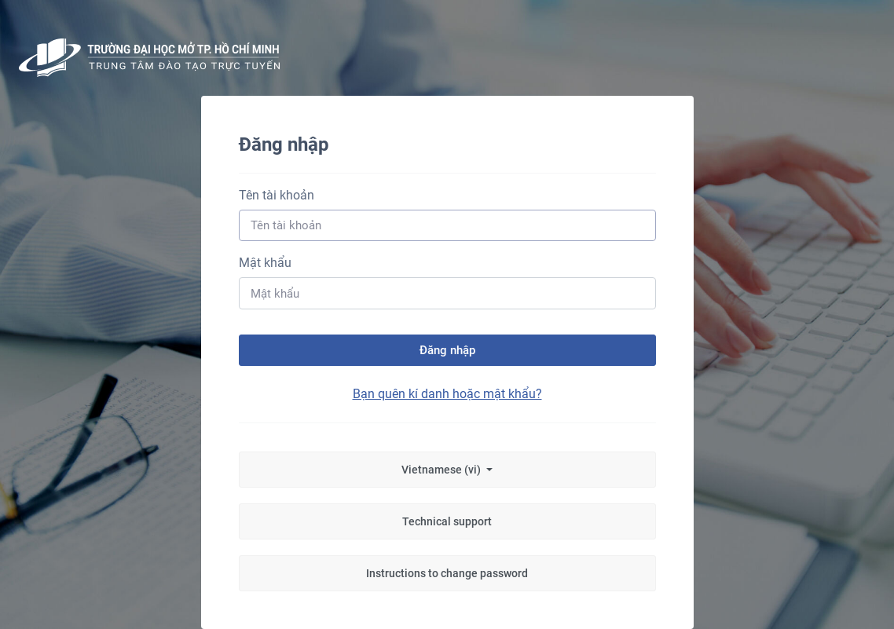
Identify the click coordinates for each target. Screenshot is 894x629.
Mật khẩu (265, 262)
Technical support (447, 521)
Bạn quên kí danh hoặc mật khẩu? (447, 393)
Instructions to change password (447, 573)
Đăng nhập (447, 350)
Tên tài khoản (276, 195)
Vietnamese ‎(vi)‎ (442, 469)
